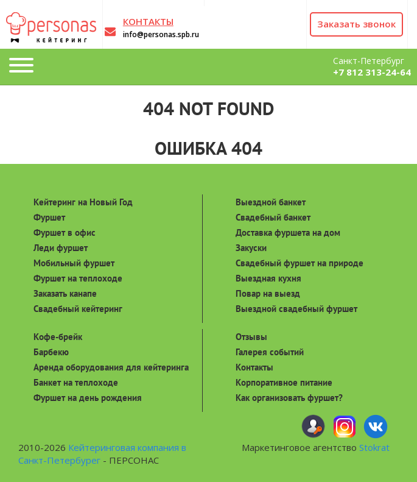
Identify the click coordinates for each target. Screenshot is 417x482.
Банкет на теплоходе (75, 382)
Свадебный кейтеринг (77, 308)
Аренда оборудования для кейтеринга (111, 367)
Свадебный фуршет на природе (299, 263)
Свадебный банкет (273, 217)
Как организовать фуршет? (289, 397)
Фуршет (49, 217)
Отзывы (251, 336)
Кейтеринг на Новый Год (83, 202)
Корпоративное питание (284, 382)
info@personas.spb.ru (161, 34)
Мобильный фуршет (73, 263)
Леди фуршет (60, 247)
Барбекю (51, 352)
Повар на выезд (268, 293)
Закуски (251, 247)
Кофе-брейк (57, 336)
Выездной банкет (271, 202)
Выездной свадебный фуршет (296, 308)
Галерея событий (270, 352)
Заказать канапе (65, 293)
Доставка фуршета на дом (288, 232)
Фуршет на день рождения (87, 397)
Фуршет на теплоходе (77, 278)
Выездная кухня (268, 278)
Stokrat (374, 447)
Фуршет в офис (64, 232)
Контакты (254, 367)
